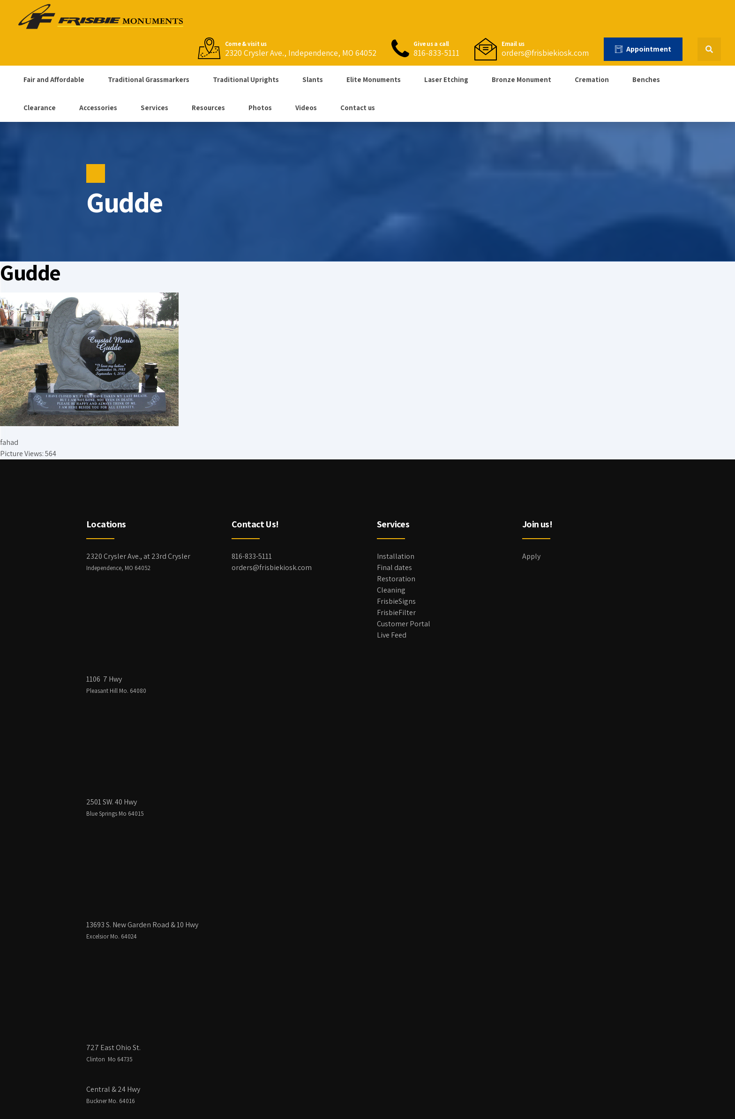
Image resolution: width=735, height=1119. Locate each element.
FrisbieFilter (396, 612)
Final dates (394, 567)
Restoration (396, 579)
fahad (9, 442)
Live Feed (391, 635)
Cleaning (391, 590)
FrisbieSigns (396, 601)
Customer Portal (403, 624)
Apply (531, 556)
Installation (395, 556)
